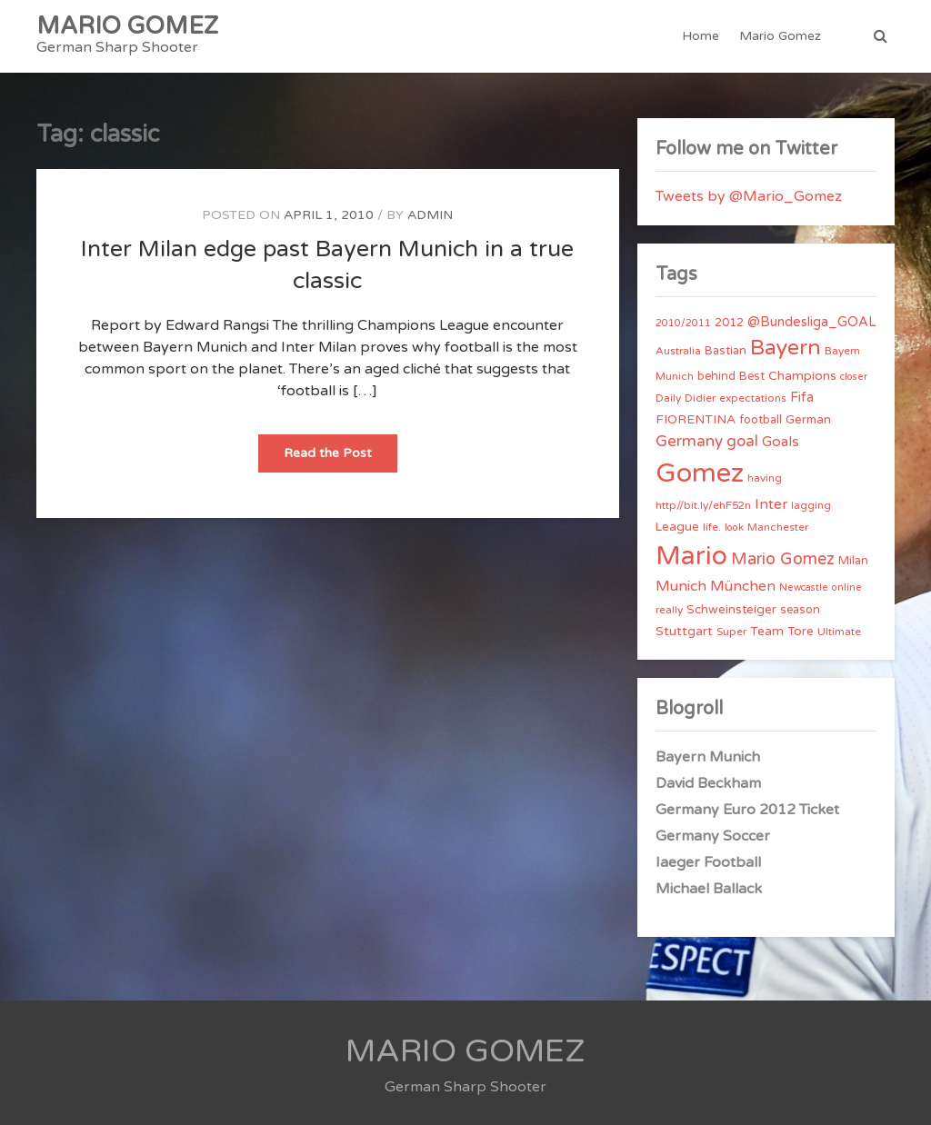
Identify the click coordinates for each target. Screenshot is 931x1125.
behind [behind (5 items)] (716, 376)
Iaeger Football (708, 862)
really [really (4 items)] (669, 609)
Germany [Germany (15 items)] (689, 441)
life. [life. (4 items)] (712, 527)
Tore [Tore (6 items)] (800, 631)
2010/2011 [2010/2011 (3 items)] (683, 323)
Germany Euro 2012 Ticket (747, 810)
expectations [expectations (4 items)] (752, 398)
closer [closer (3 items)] (853, 377)
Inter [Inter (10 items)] (771, 504)
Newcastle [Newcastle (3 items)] (803, 587)
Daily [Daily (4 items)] (668, 398)
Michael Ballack (709, 889)
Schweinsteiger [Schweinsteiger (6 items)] (731, 609)
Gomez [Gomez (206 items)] (700, 473)
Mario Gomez (780, 36)
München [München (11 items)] (743, 586)
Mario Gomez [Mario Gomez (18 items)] (783, 559)
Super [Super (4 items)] (731, 631)
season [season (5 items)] (800, 609)
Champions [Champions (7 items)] (802, 375)
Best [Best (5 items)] (752, 376)
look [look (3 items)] (734, 527)
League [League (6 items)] (677, 527)
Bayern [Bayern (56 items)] (785, 348)
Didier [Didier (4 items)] (700, 398)
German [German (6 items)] (808, 420)
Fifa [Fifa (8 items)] (802, 397)
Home (700, 36)
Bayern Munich (708, 757)
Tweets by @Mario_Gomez (749, 196)
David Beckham (708, 783)
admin (430, 215)
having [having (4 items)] (764, 478)
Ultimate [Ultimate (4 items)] (839, 631)
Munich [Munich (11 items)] (681, 586)
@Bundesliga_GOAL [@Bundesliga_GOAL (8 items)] (811, 322)
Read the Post (340, 458)
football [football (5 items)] (760, 420)
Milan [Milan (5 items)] (853, 560)
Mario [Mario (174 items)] (691, 556)
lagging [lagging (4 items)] (811, 505)
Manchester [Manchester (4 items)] (777, 527)
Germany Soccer (713, 836)
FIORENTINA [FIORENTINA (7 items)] (696, 419)
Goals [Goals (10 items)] (780, 441)
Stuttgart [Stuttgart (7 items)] (684, 631)
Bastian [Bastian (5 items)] (725, 350)
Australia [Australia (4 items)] (678, 350)
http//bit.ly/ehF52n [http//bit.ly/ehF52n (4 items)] (703, 505)
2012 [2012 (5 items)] (729, 322)
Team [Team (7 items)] (767, 631)
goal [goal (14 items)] (742, 441)
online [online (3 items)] (847, 587)
